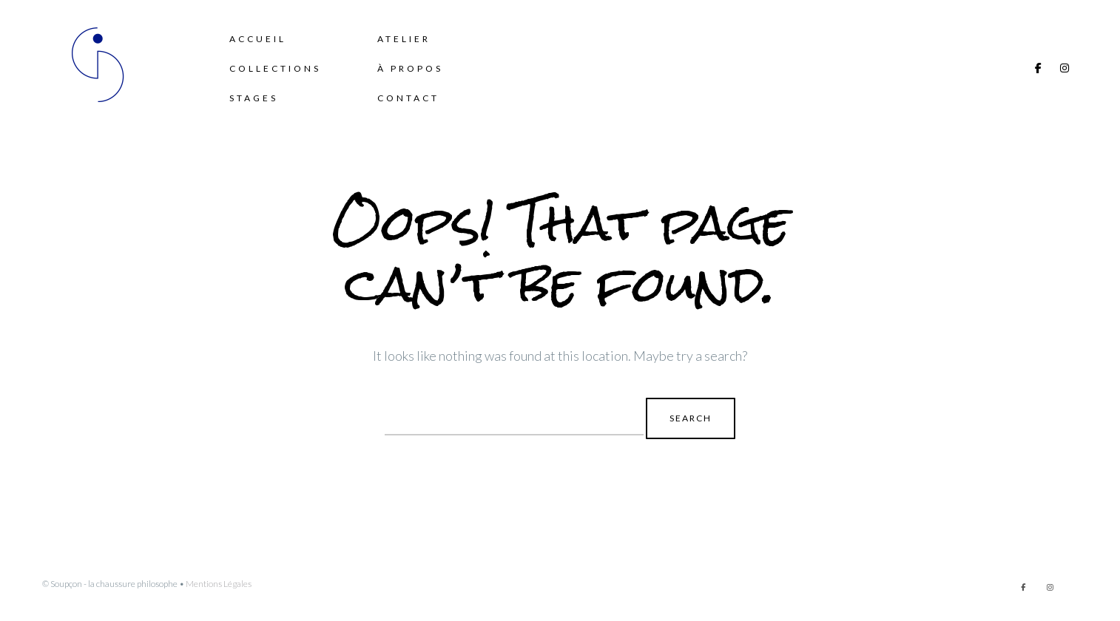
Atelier (404, 38)
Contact (408, 98)
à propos (410, 68)
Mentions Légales (219, 583)
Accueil (257, 38)
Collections (275, 68)
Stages (253, 98)
